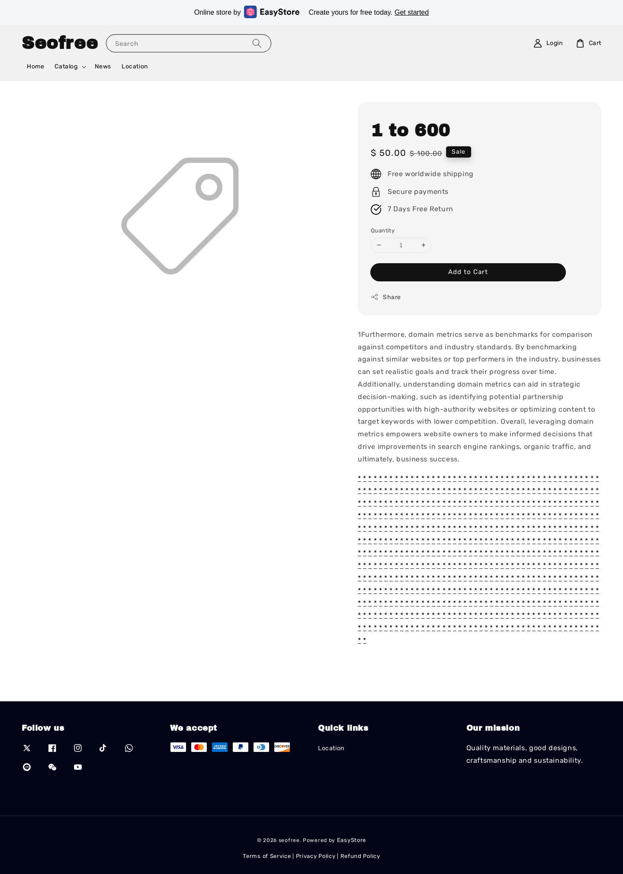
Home (35, 66)
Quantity (383, 230)
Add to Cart (468, 272)
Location (135, 66)
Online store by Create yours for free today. (311, 12)
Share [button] (386, 297)
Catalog (66, 66)
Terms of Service (267, 856)
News (103, 66)
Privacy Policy (316, 856)
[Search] (257, 43)
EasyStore (351, 840)
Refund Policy (360, 856)
